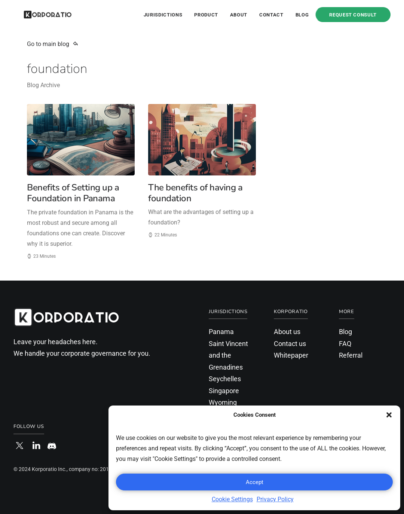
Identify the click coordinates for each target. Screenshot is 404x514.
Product (206, 15)
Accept (254, 482)
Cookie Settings (232, 499)
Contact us (290, 344)
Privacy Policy (275, 499)
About (238, 15)
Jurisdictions (163, 15)
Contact (271, 15)
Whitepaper (291, 355)
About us (287, 332)
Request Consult (353, 14)
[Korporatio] (37, 14)
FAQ (345, 344)
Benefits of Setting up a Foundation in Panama (73, 192)
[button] (389, 415)
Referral (350, 355)
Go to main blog (53, 44)
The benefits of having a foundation (195, 192)
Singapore (224, 391)
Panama (221, 332)
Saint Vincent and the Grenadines (228, 355)
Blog (302, 15)
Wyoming (223, 402)
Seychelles (225, 379)
